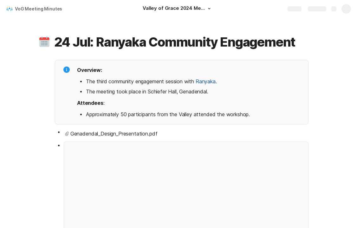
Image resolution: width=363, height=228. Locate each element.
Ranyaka (205, 81)
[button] (209, 8)
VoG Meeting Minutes (38, 8)
